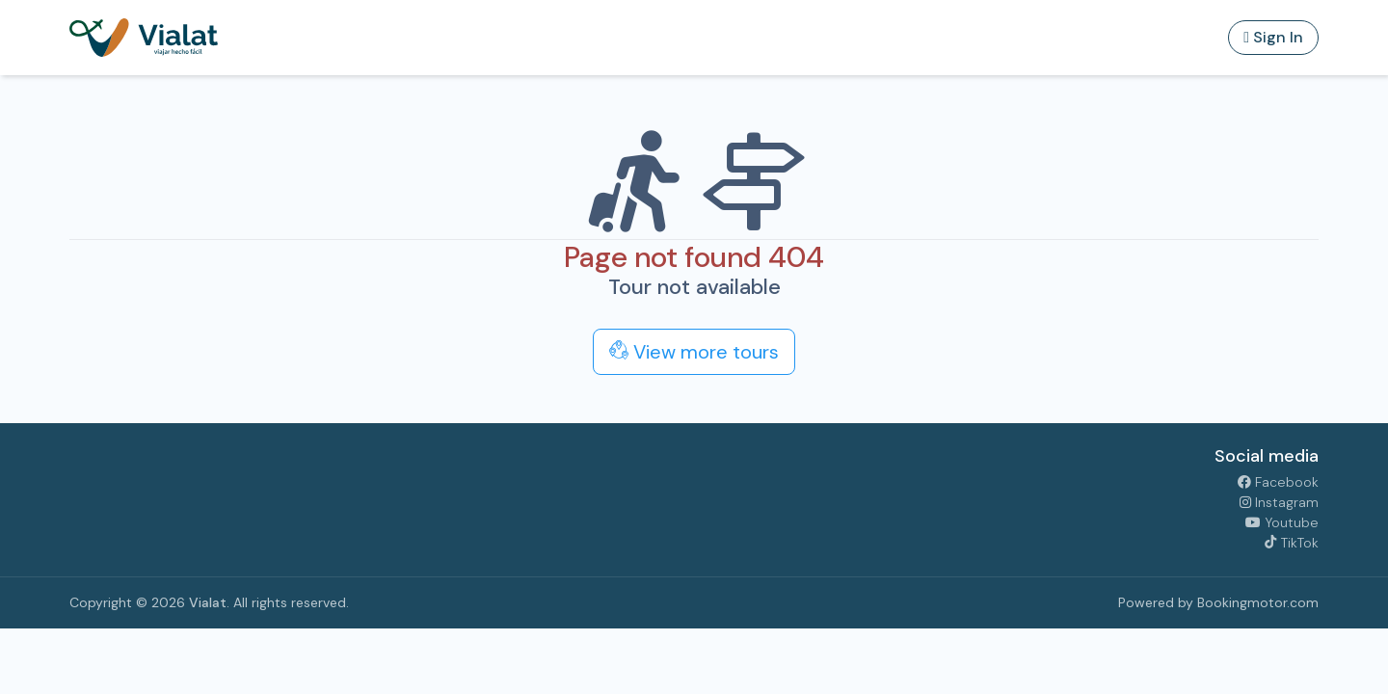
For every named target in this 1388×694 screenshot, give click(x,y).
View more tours (694, 351)
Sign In (1273, 37)
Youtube (1282, 522)
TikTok (1291, 542)
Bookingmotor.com (1258, 602)
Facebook (1278, 482)
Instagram (1279, 502)
